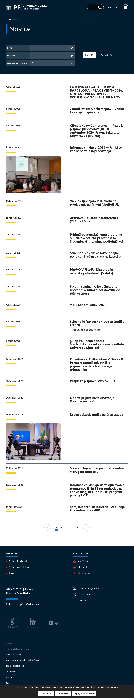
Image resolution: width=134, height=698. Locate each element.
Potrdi (89, 55)
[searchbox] (32, 55)
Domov (8, 19)
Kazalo (9, 677)
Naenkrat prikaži (17, 63)
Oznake (11, 56)
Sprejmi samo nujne (84, 694)
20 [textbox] (33, 63)
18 (77, 528)
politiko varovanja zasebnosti (106, 687)
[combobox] (52, 48)
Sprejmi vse (62, 694)
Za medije (10, 672)
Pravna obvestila (13, 655)
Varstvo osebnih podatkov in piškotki (23, 660)
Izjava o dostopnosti (15, 666)
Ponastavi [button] (106, 55)
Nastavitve (45, 694)
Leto (9, 48)
